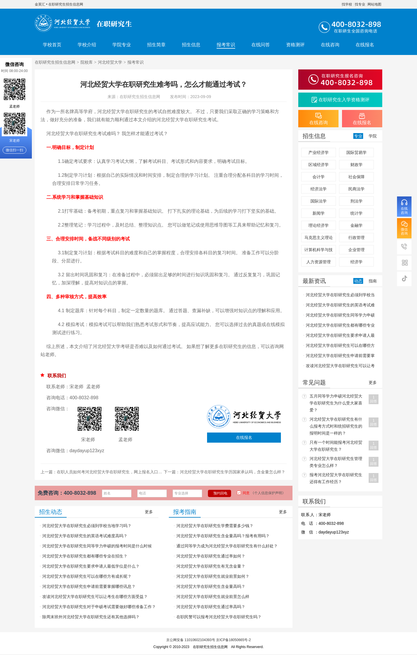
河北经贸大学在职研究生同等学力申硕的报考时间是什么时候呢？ (96, 547)
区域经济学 (318, 164)
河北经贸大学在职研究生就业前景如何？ (212, 576)
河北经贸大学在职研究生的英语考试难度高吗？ (84, 535)
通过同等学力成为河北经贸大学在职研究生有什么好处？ (227, 546)
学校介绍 (87, 44)
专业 (358, 136)
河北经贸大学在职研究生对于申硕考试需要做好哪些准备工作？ (99, 606)
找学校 (347, 4)
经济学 (356, 262)
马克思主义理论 (318, 237)
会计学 (318, 176)
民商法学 (356, 189)
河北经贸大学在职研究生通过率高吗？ (210, 606)
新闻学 (318, 213)
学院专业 (121, 44)
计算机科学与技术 (318, 250)
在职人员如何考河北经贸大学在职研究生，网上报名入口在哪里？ (115, 472)
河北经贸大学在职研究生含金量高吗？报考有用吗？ (223, 535)
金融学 (356, 225)
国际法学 (318, 201)
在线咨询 (330, 44)
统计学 (356, 213)
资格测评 (295, 44)
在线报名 (365, 44)
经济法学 (318, 189)
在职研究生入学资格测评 (344, 99)
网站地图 (374, 4)
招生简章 (156, 44)
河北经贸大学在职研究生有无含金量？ (210, 566)
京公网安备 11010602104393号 (190, 640)
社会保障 (356, 176)
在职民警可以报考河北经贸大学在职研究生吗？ (218, 616)
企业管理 (356, 249)
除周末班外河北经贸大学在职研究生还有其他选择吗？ (91, 616)
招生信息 (191, 44)
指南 (373, 281)
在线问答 (260, 44)
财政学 (356, 164)
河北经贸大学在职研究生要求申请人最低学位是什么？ (91, 566)
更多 (149, 511)
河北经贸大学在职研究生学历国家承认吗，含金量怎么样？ (232, 472)
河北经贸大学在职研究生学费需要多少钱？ (214, 525)
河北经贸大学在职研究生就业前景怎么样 (212, 596)
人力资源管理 (318, 262)
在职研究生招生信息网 (65, 4)
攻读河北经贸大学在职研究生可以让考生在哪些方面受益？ (95, 596)
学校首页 (52, 44)
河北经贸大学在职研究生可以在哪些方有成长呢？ (86, 576)
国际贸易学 (356, 152)
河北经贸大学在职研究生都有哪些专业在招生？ (84, 556)
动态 (358, 281)
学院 (373, 136)
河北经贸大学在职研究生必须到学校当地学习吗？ (86, 525)
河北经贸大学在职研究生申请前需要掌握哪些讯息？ (89, 586)
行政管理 (356, 237)
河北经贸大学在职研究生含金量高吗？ (210, 586)
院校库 (87, 62)
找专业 (360, 4)
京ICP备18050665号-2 (233, 640)
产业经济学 (318, 152)
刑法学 (356, 201)
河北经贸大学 (110, 62)
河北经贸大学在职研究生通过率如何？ (210, 556)
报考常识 (226, 44)
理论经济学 (318, 225)
